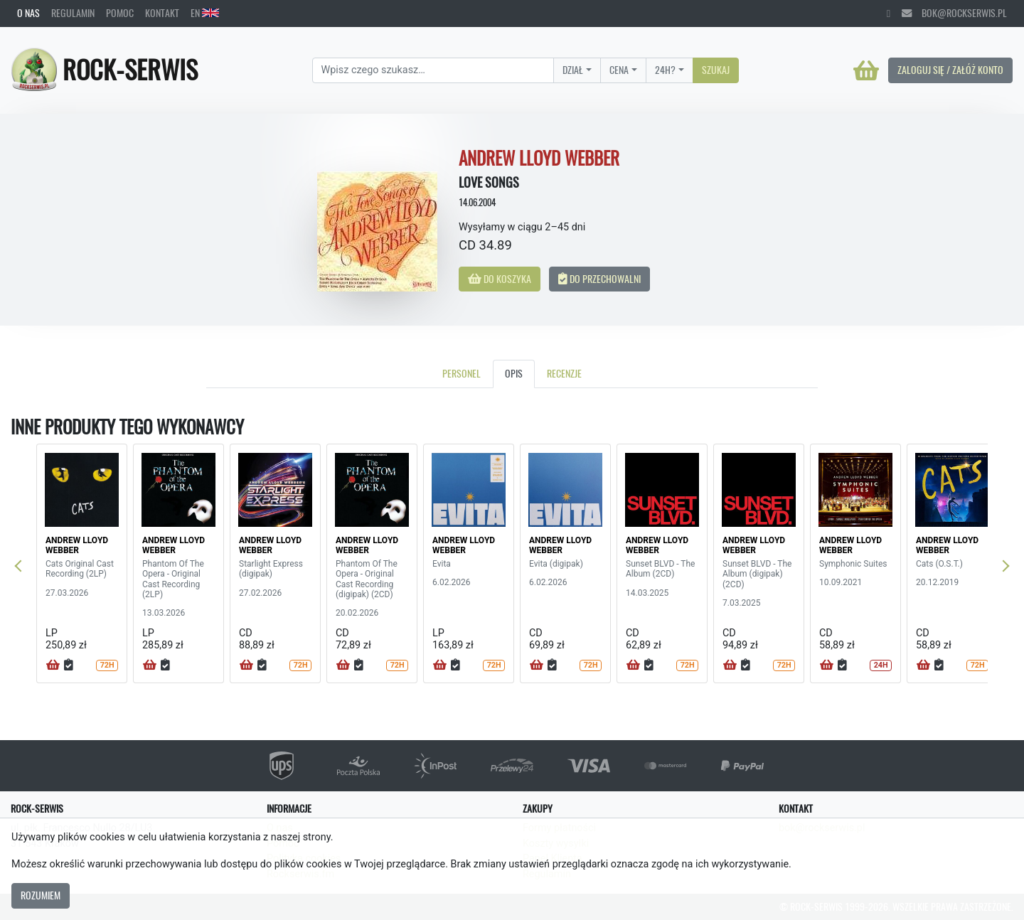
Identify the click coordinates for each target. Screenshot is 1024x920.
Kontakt (162, 13)
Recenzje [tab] (564, 373)
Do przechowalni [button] (599, 279)
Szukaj (716, 70)
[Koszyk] (866, 70)
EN (205, 13)
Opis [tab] (514, 373)
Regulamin (73, 13)
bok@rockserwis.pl (954, 13)
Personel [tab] (461, 373)
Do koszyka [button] (499, 279)
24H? (665, 70)
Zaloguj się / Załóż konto (950, 70)
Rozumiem (40, 895)
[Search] (433, 70)
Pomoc (120, 13)
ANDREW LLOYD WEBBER (77, 545)
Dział (572, 70)
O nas (28, 13)
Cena (619, 70)
